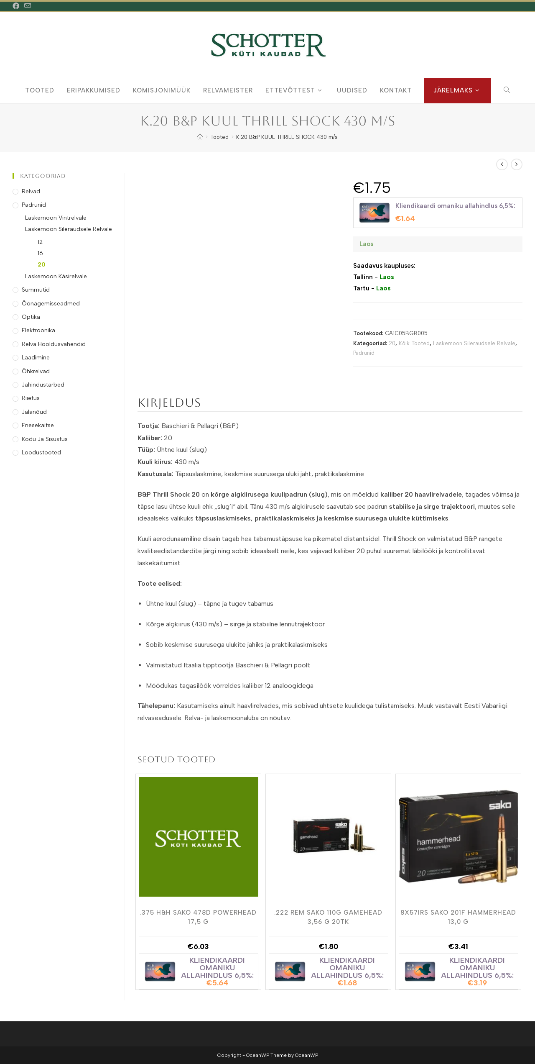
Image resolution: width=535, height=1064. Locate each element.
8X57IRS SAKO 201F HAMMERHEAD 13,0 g (458, 917)
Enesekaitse (38, 425)
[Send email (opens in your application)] (27, 6)
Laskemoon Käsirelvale (56, 276)
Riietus (31, 398)
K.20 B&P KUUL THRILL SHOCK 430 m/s (287, 137)
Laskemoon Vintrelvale (56, 217)
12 (40, 242)
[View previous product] (502, 164)
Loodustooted (41, 452)
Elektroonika (38, 330)
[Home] (200, 137)
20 (392, 343)
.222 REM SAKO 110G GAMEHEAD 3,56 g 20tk (328, 917)
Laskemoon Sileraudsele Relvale (474, 343)
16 (40, 253)
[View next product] (516, 164)
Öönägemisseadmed (51, 303)
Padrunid (363, 353)
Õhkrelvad (36, 371)
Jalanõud (34, 411)
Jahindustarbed (43, 384)
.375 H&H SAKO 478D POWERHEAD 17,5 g (198, 917)
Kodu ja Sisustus (45, 439)
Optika (31, 316)
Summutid (36, 289)
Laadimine (36, 357)
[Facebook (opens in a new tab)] (17, 6)
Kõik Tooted (414, 343)
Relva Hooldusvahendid (54, 344)
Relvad (31, 191)
